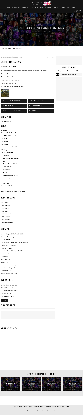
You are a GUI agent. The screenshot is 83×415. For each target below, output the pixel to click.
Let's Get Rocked (8, 186)
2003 (14, 48)
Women (6, 141)
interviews (48, 7)
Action (5, 130)
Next (53, 57)
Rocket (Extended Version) (10, 164)
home (2, 48)
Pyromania (8, 222)
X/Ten (6, 202)
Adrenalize (8, 217)
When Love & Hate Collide (11, 147)
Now (4, 161)
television (56, 7)
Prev (48, 57)
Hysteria (6, 144)
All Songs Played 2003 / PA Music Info (15, 191)
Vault (6, 211)
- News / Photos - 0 (12, 111)
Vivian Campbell (8, 290)
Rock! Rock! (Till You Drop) (11, 133)
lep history (35, 7)
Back (4, 300)
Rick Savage (7, 293)
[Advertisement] (69, 50)
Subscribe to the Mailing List (68, 74)
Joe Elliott (6, 285)
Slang (5, 150)
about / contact (71, 7)
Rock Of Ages (7, 178)
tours (25, 406)
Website (8, 239)
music (30, 406)
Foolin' (5, 138)
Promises (6, 155)
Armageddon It (7, 166)
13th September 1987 (17, 251)
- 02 (7, 106)
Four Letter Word (8, 152)
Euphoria (7, 205)
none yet (12, 237)
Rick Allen (6, 296)
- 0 (35, 106)
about (67, 406)
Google (10, 248)
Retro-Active (8, 214)
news (8, 7)
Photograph (6, 169)
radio (63, 7)
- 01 (36, 101)
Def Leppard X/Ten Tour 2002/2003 (14, 234)
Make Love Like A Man (10, 136)
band (41, 7)
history (36, 406)
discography (25, 7)
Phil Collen (6, 288)
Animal (5, 172)
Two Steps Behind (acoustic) (11, 158)
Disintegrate (7, 121)
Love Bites (6, 183)
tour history (16, 7)
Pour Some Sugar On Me (10, 175)
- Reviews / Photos (11, 101)
